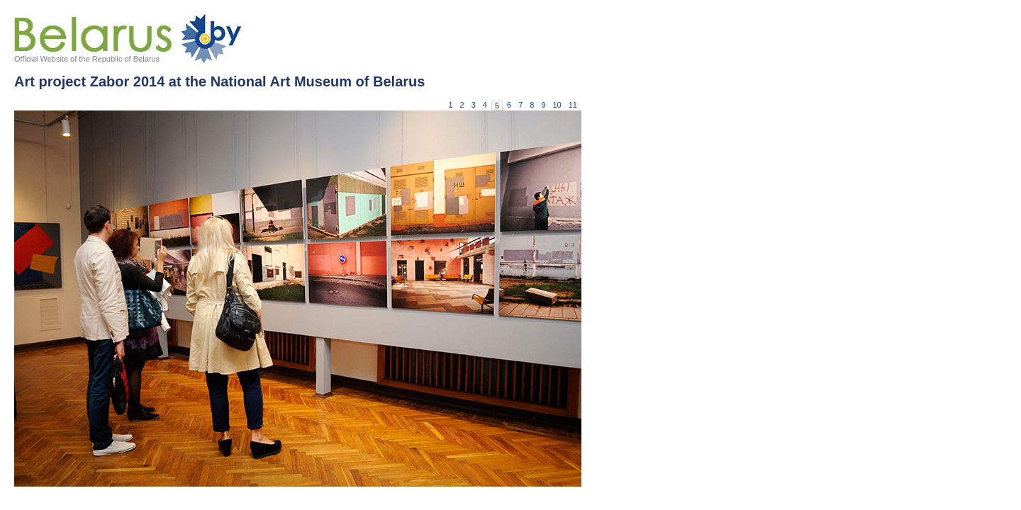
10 (557, 105)
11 (573, 105)
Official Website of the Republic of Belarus (87, 59)
